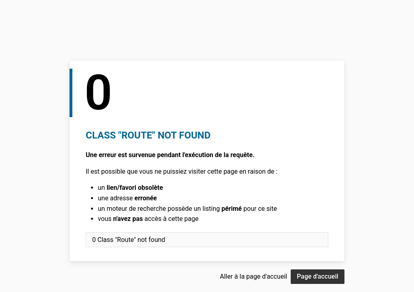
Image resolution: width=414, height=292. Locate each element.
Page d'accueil (317, 276)
